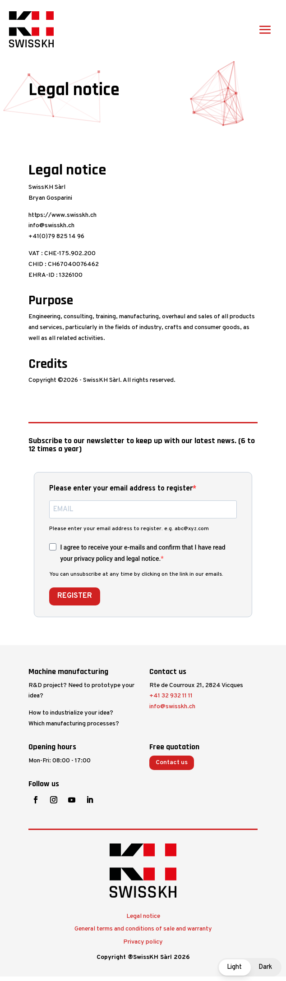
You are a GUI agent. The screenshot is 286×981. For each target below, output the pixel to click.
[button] (249, 967)
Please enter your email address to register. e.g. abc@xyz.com (129, 528)
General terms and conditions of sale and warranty (143, 929)
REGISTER (74, 596)
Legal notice (143, 916)
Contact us (172, 762)
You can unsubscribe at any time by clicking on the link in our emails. (136, 574)
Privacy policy (143, 942)
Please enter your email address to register (121, 488)
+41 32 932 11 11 (171, 696)
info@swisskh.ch (172, 707)
